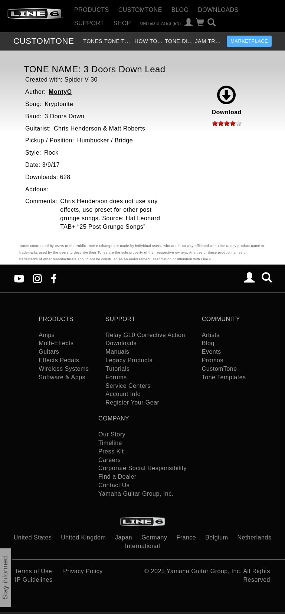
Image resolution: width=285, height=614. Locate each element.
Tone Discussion (179, 41)
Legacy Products (129, 360)
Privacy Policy (83, 571)
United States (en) (160, 23)
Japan (123, 537)
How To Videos (148, 41)
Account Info (123, 394)
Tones (92, 41)
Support (89, 23)
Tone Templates (118, 41)
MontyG (60, 92)
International (142, 546)
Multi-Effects (56, 343)
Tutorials (117, 369)
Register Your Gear (132, 402)
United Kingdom (83, 537)
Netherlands (254, 537)
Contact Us (114, 485)
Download (226, 100)
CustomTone (140, 10)
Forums (116, 377)
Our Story (111, 434)
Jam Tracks (209, 41)
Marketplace (249, 41)
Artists (211, 335)
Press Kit (111, 451)
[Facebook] (53, 278)
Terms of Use (33, 571)
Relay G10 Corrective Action (145, 335)
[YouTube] (19, 278)
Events (211, 352)
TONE (43, 41)
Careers (109, 460)
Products (91, 10)
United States (33, 537)
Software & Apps (62, 377)
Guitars (49, 352)
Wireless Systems (64, 369)
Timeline (110, 443)
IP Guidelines (33, 580)
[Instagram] (37, 278)
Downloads (218, 10)
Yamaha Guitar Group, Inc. (136, 494)
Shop (122, 23)
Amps (47, 335)
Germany (154, 537)
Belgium (216, 537)
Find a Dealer (117, 476)
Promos (212, 360)
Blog (180, 10)
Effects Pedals (59, 360)
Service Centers (127, 386)
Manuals (117, 352)
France (186, 537)
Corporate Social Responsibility (142, 468)
